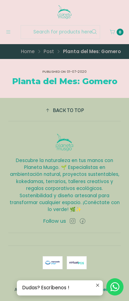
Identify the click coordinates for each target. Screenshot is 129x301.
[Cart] (116, 32)
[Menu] (8, 32)
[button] (64, 110)
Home (28, 51)
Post (49, 51)
